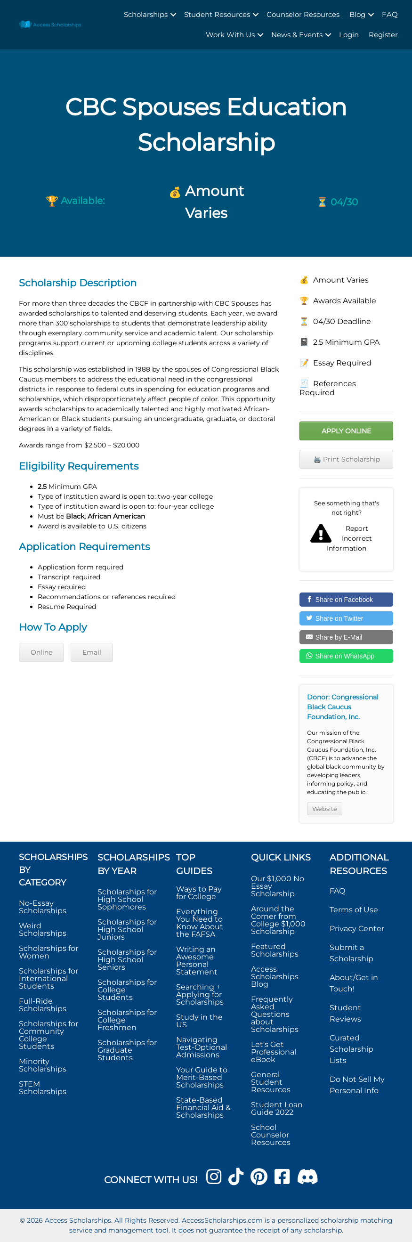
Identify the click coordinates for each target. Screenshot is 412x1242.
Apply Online (346, 431)
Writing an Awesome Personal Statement (197, 960)
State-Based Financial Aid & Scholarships (203, 1108)
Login (349, 34)
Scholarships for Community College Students (48, 1035)
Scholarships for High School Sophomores (127, 899)
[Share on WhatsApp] (346, 656)
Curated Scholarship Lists (351, 1049)
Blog (357, 14)
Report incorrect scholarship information (346, 529)
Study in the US (199, 1021)
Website (324, 808)
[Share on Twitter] (346, 618)
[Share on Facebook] (346, 600)
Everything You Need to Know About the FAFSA (199, 923)
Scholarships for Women (48, 952)
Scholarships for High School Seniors (127, 960)
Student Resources (217, 14)
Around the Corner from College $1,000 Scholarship (278, 920)
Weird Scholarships (42, 929)
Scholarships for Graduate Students (127, 1050)
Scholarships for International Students (48, 978)
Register (383, 34)
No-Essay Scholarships (42, 907)
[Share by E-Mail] (346, 637)
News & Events (297, 34)
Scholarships (146, 14)
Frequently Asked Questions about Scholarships (275, 1014)
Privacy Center (357, 928)
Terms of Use (354, 909)
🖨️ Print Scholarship (346, 459)
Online (41, 652)
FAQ (390, 14)
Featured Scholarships (275, 950)
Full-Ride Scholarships (42, 1005)
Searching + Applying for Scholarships (200, 994)
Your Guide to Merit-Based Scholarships (201, 1077)
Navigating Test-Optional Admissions (201, 1047)
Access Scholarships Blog (275, 977)
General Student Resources (271, 1082)
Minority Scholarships (42, 1065)
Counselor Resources (303, 14)
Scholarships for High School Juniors (127, 929)
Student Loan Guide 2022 (277, 1108)
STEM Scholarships (42, 1088)
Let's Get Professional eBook (273, 1052)
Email (91, 652)
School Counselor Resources (271, 1135)
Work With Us (230, 34)
